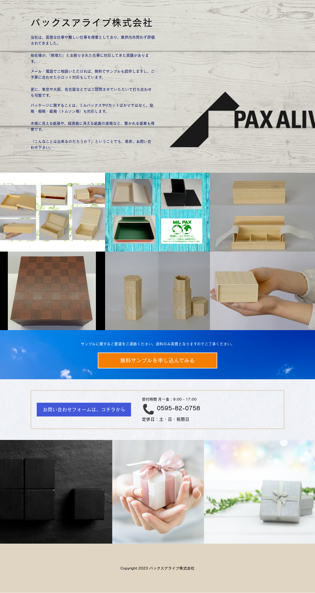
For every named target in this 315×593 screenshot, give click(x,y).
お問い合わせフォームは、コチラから (84, 409)
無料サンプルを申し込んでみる (157, 360)
